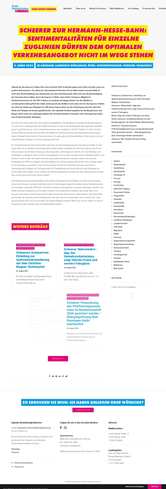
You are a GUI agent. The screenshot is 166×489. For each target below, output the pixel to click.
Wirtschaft (118, 268)
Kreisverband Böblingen (38, 245)
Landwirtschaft (120, 223)
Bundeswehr (119, 171)
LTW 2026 (118, 227)
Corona (117, 178)
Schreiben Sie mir (83, 410)
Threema (15, 452)
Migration (118, 230)
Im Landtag (133, 9)
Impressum (19, 467)
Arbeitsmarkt (119, 164)
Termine (23, 245)
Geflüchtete (119, 203)
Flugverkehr (119, 196)
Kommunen (119, 213)
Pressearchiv (149, 9)
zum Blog (58, 359)
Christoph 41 (119, 175)
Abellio (117, 161)
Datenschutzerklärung (23, 463)
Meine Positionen (98, 9)
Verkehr (129, 65)
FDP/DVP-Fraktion (94, 245)
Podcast (117, 237)
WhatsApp (15, 449)
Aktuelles (67, 9)
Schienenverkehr (109, 65)
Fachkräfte (119, 185)
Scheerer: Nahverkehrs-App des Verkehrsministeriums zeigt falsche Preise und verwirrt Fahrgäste (89, 256)
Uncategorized (120, 254)
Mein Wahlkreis (117, 9)
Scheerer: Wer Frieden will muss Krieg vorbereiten (129, 140)
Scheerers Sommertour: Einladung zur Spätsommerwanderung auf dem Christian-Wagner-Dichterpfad (35, 260)
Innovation (118, 209)
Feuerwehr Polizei (122, 192)
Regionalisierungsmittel (124, 241)
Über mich (80, 9)
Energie (117, 182)
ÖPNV (91, 65)
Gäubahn (47, 65)
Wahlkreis (144, 65)
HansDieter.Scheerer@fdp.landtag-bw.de (34, 428)
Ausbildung (119, 168)
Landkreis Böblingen (70, 65)
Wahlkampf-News (122, 261)
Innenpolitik (119, 206)
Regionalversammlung (124, 244)
